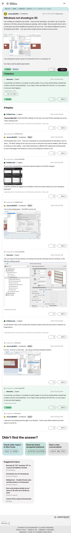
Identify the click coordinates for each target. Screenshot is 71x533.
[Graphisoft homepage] (62, 517)
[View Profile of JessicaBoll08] (13, 14)
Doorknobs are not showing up (17, 474)
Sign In (68, 3)
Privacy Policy (21, 530)
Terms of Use (32, 530)
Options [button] (66, 9)
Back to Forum (11, 451)
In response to (14, 134)
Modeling (9, 501)
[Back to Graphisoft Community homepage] (12, 3)
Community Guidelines (46, 530)
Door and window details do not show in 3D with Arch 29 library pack (17, 490)
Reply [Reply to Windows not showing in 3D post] (63, 70)
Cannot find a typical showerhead (18, 499)
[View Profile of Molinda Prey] (59, 14)
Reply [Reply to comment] (63, 99)
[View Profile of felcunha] (9, 79)
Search (58, 3)
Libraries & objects (11, 476)
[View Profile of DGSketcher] (10, 114)
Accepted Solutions (36, 451)
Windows (15, 69)
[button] (22, 45)
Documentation (10, 470)
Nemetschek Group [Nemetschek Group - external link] (45, 532)
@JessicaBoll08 (10, 118)
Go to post (12, 94)
